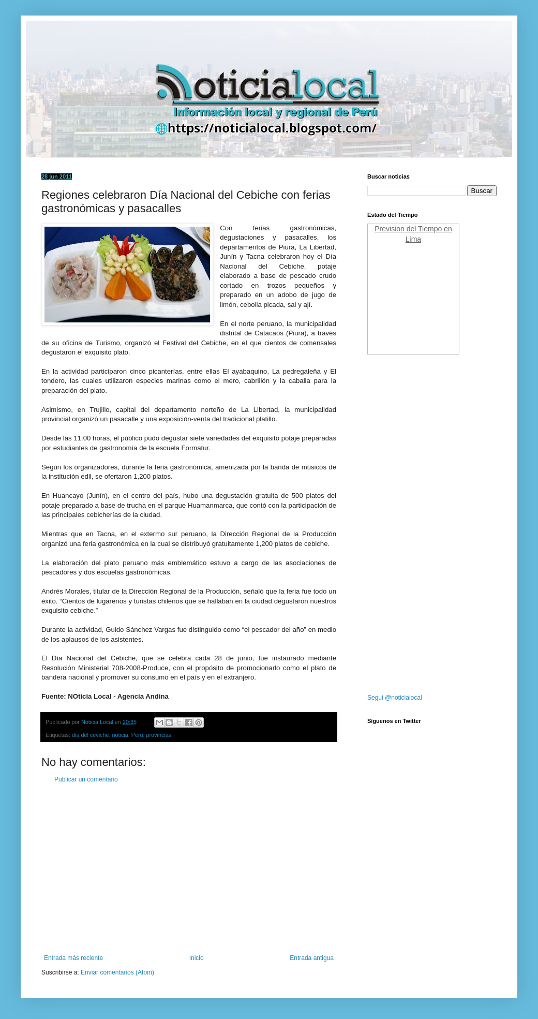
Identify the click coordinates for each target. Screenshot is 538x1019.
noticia (120, 735)
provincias (159, 735)
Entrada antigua (312, 958)
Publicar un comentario (86, 779)
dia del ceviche (90, 735)
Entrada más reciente (73, 958)
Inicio (196, 958)
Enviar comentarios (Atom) (117, 972)
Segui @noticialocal (394, 697)
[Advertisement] (188, 868)
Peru (137, 735)
